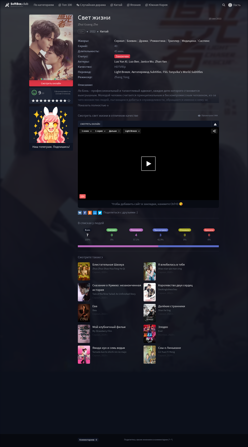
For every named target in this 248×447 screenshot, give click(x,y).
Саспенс (204, 41)
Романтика (157, 41)
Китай (104, 31)
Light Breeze (122, 72)
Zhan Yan (161, 61)
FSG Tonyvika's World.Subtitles (183, 72)
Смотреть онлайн (51, 83)
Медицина (189, 41)
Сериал (119, 41)
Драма (143, 41)
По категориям (44, 5)
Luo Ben (134, 61)
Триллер (173, 41)
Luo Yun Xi (120, 61)
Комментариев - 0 (88, 439)
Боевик (132, 41)
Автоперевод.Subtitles (146, 72)
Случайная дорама (91, 5)
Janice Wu (147, 61)
